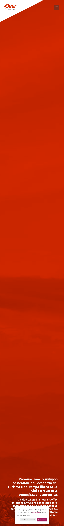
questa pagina (36, 512)
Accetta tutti (42, 520)
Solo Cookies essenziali (28, 520)
